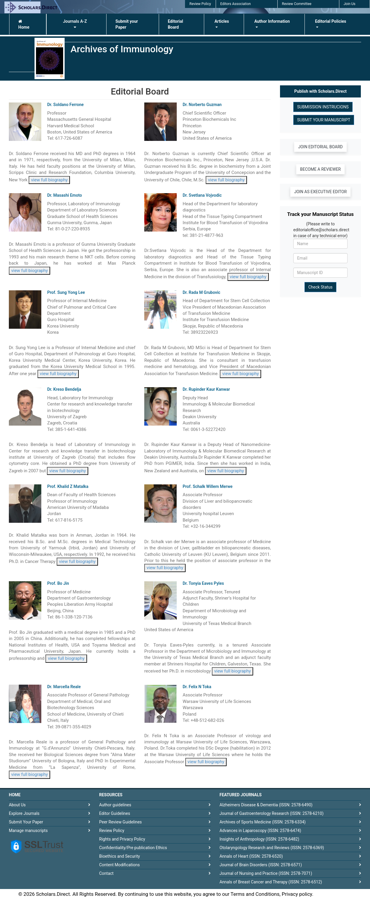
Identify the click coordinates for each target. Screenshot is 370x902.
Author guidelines (115, 804)
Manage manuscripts (28, 830)
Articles (222, 21)
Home (23, 24)
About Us (17, 804)
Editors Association (235, 4)
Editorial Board (175, 24)
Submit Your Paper (26, 822)
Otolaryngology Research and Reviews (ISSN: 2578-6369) (272, 847)
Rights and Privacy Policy (122, 839)
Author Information (272, 21)
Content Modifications (119, 864)
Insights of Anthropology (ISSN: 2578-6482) (259, 839)
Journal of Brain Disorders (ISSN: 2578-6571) (261, 864)
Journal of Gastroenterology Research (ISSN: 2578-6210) (272, 813)
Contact (106, 873)
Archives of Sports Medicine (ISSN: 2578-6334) (263, 822)
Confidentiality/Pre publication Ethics (133, 847)
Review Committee (297, 4)
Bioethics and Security (119, 856)
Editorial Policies (330, 21)
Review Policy (200, 4)
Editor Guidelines (114, 813)
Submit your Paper (126, 24)
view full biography (49, 180)
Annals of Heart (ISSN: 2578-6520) (251, 856)
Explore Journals (24, 813)
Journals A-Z (75, 24)
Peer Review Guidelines (120, 822)
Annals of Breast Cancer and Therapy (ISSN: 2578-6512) (271, 882)
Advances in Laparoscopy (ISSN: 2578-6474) (260, 830)
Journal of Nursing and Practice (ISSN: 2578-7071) (266, 873)
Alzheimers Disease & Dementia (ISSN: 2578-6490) (266, 804)
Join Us (350, 4)
